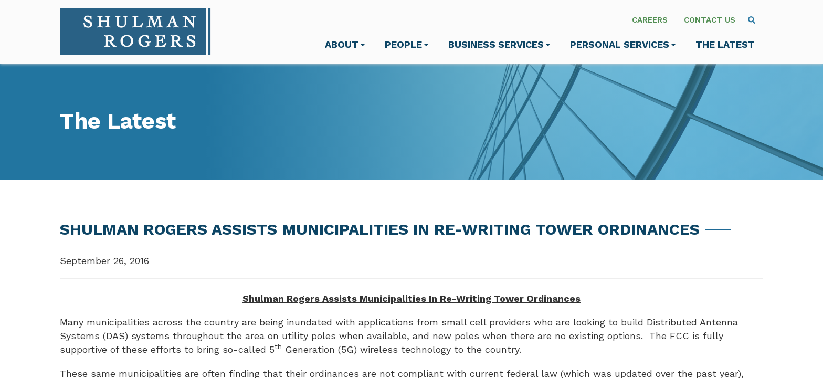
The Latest (725, 44)
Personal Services (623, 44)
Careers (650, 20)
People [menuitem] (406, 44)
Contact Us (709, 20)
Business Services (499, 44)
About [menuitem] (345, 44)
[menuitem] (751, 20)
